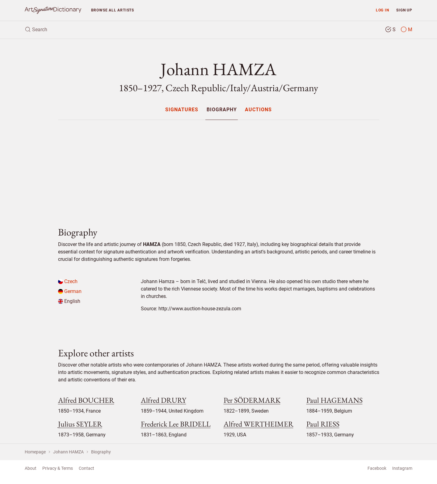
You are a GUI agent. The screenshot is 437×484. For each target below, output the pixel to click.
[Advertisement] (218, 168)
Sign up (404, 10)
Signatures (181, 110)
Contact (86, 468)
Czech (68, 281)
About (30, 468)
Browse (112, 10)
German (70, 291)
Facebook (377, 468)
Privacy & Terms (57, 468)
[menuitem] (182, 110)
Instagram (402, 468)
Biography (222, 110)
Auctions (258, 110)
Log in (382, 10)
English (69, 301)
